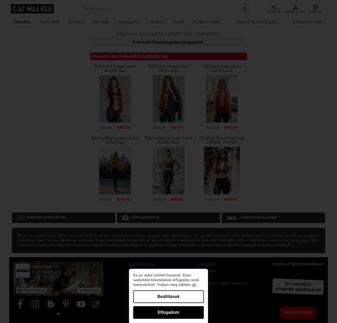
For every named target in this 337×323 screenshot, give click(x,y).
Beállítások (168, 296)
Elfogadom (169, 312)
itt (194, 285)
